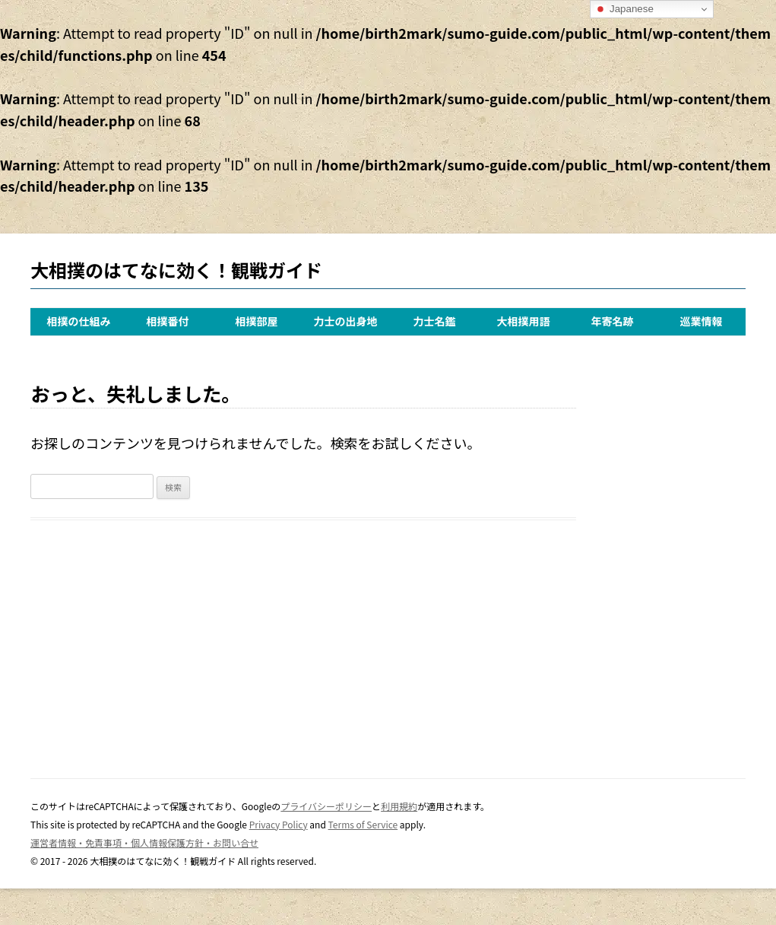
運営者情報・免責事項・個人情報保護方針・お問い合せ (144, 842)
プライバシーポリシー (326, 805)
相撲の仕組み (79, 321)
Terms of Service (363, 824)
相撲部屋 (257, 321)
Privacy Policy (278, 824)
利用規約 (399, 805)
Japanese (624, 9)
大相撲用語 (523, 321)
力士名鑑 (434, 321)
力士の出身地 (346, 321)
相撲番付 (168, 321)
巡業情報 (701, 321)
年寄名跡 (612, 321)
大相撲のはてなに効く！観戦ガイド (176, 269)
